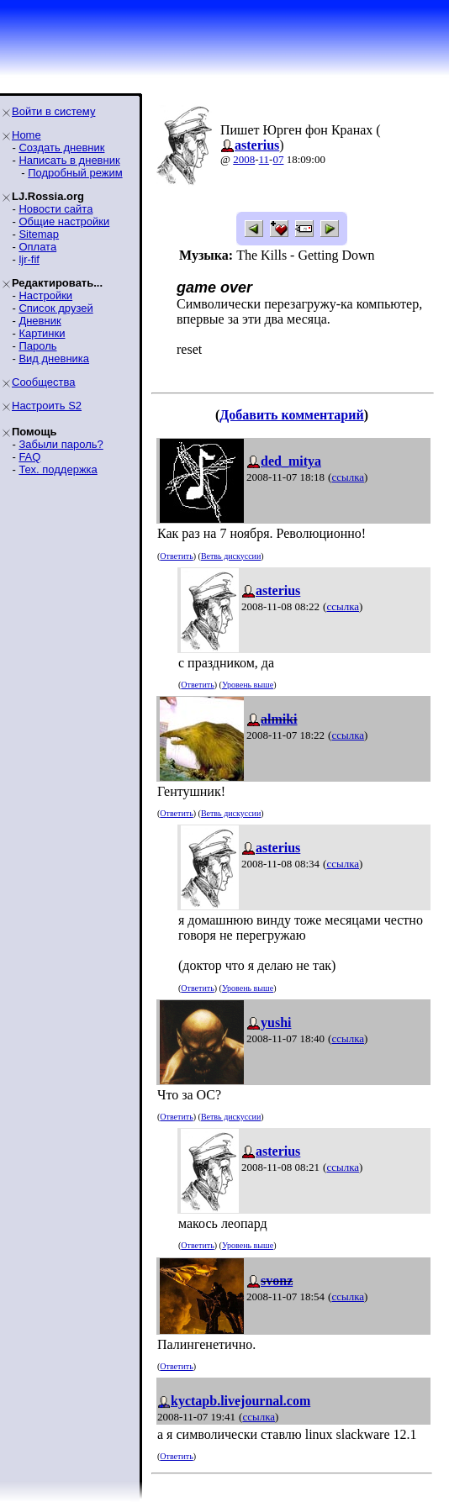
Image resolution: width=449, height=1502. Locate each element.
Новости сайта (55, 209)
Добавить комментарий (291, 415)
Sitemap (38, 234)
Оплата (37, 246)
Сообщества (44, 382)
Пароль (37, 346)
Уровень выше (247, 684)
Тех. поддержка (57, 469)
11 (264, 159)
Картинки (41, 333)
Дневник (39, 320)
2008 (244, 159)
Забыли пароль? (60, 444)
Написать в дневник (68, 160)
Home (26, 135)
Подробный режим (75, 172)
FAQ (29, 457)
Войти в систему (53, 111)
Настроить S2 (47, 405)
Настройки (45, 295)
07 (277, 159)
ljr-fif (29, 259)
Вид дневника (53, 358)
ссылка (347, 477)
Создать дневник (61, 147)
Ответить (176, 556)
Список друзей (55, 308)
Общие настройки (63, 221)
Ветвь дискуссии (231, 556)
